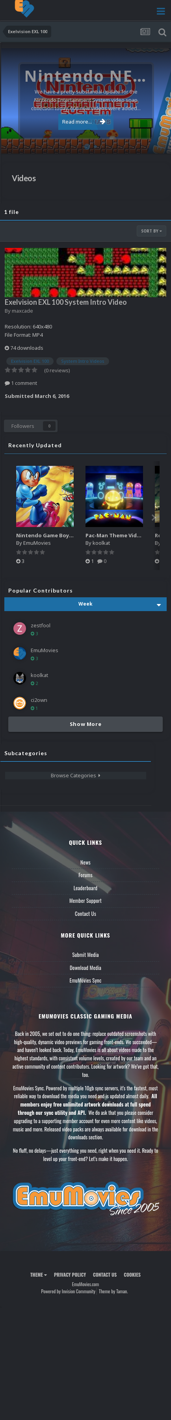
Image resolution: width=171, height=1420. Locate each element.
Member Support (85, 900)
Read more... (84, 121)
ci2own (39, 699)
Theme (38, 1274)
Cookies (132, 1274)
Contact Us (85, 913)
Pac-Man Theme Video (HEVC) (124, 535)
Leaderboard (86, 888)
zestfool (40, 625)
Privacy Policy (70, 1274)
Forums (85, 875)
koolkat (101, 542)
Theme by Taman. (113, 1291)
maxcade (22, 310)
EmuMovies (37, 542)
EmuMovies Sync (85, 980)
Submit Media (85, 955)
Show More (86, 724)
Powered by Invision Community (68, 1291)
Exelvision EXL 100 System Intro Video (66, 302)
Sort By (151, 231)
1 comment (21, 382)
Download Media (85, 968)
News (85, 862)
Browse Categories (75, 775)
